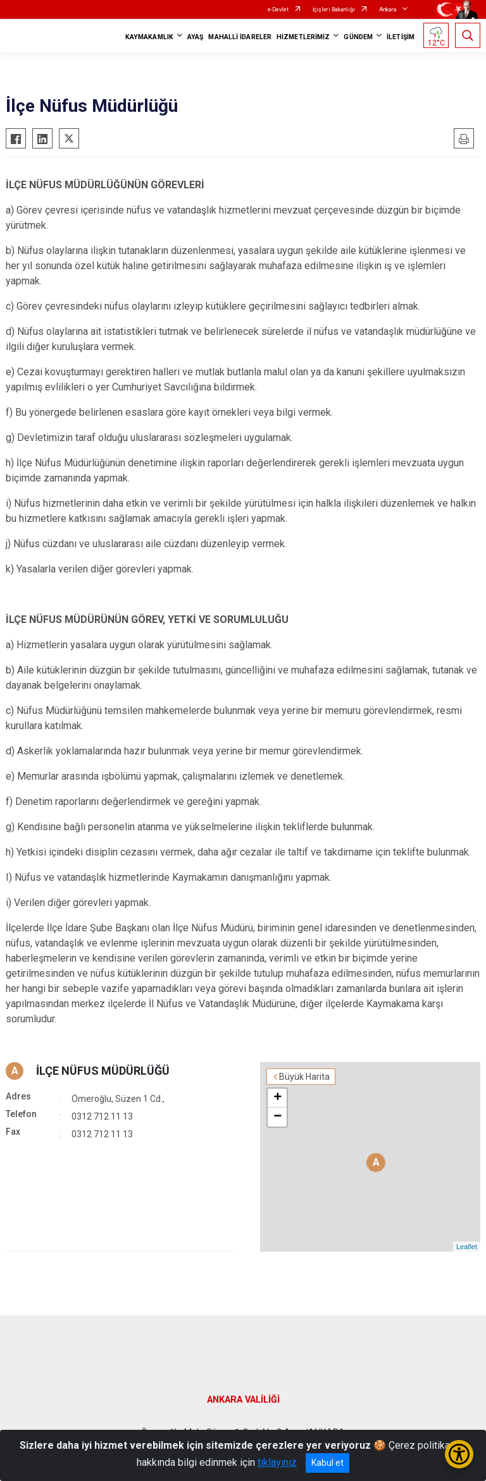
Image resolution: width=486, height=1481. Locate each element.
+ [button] (277, 1098)
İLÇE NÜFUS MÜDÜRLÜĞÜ (103, 1070)
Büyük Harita (304, 1077)
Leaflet (466, 1246)
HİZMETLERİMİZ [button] (303, 37)
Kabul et (327, 1463)
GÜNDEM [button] (358, 37)
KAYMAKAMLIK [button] (149, 37)
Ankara (388, 9)
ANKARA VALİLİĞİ (243, 1399)
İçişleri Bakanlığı (334, 9)
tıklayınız (277, 1462)
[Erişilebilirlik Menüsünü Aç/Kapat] (459, 1454)
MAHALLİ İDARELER (239, 37)
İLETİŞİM (400, 37)
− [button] (277, 1117)
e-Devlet (278, 9)
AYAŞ (195, 37)
